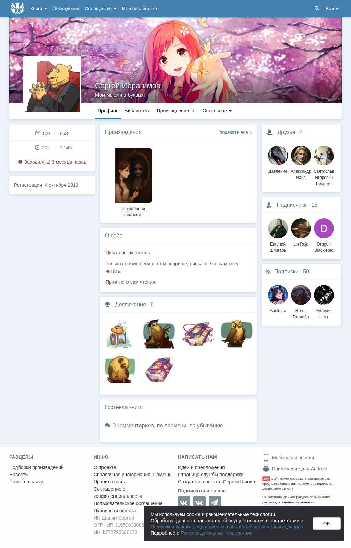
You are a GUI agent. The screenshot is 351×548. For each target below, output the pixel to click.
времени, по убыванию (194, 426)
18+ (266, 478)
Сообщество (101, 8)
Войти (332, 8)
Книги (38, 8)
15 (315, 205)
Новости (18, 474)
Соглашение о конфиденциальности (118, 492)
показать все (234, 132)
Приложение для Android (294, 468)
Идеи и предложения (201, 467)
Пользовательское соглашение (128, 503)
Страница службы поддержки (210, 474)
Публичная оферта (115, 510)
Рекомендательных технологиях (216, 533)
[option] (133, 181)
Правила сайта (110, 481)
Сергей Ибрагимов (127, 85)
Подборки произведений (36, 467)
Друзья (286, 132)
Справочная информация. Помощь (133, 474)
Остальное (217, 110)
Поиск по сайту (26, 481)
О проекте (105, 467)
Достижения (130, 304)
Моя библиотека (139, 8)
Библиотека (137, 110)
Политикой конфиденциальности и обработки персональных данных (227, 526)
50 (306, 271)
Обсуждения (65, 8)
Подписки (286, 271)
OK (326, 523)
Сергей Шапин (239, 481)
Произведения (123, 132)
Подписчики (292, 205)
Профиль (108, 110)
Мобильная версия (288, 457)
